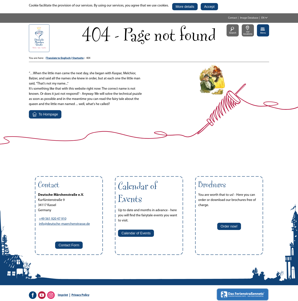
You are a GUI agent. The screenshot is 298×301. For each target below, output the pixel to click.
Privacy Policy (80, 295)
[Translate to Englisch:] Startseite (65, 58)
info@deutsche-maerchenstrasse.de (64, 224)
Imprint (63, 295)
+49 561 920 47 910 (52, 219)
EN (262, 18)
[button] (185, 6)
